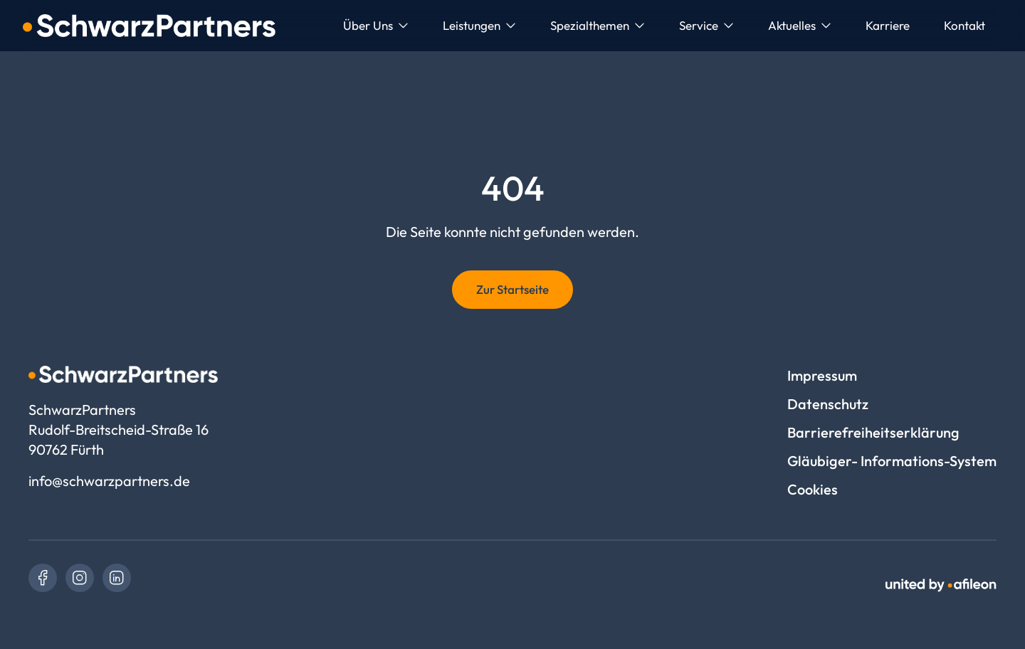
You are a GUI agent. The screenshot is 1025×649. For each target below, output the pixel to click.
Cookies (812, 489)
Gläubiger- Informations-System (892, 461)
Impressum (822, 375)
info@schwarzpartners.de (109, 481)
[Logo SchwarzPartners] (149, 25)
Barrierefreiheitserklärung (873, 432)
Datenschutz (827, 404)
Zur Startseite (512, 289)
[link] (42, 578)
